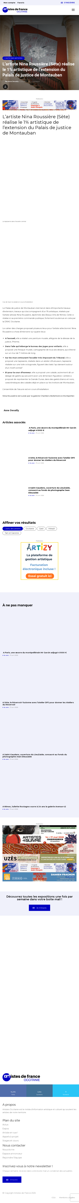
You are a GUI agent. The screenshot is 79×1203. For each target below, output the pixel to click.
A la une (31, 433)
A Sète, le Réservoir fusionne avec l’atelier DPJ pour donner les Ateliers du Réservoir (51, 459)
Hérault (51, 529)
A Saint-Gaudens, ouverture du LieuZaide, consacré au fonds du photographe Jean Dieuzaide (49, 490)
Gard (41, 529)
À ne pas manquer (17, 605)
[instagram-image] (21, 941)
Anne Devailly (13, 81)
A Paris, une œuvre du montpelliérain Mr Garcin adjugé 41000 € (34, 652)
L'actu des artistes (13, 58)
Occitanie (30, 529)
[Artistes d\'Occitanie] (15, 10)
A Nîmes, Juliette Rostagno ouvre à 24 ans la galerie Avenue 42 (34, 806)
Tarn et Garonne (11, 533)
